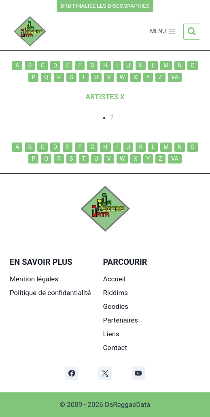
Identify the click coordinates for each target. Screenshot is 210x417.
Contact (115, 348)
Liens (111, 334)
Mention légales (34, 279)
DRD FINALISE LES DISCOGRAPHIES (105, 5)
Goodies (115, 306)
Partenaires (120, 320)
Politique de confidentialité (50, 293)
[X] (105, 373)
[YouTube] (138, 373)
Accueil (114, 279)
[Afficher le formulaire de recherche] (191, 31)
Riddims (115, 293)
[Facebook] (71, 373)
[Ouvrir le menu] (162, 31)
